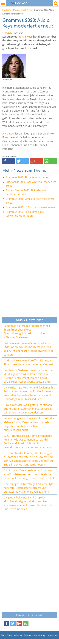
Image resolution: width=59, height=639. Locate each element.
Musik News (26, 9)
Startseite (6, 9)
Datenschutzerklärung (34, 635)
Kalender (18, 635)
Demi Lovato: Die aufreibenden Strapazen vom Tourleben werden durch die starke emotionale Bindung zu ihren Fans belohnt (29, 474)
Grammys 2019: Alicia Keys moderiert (28, 177)
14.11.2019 (7, 32)
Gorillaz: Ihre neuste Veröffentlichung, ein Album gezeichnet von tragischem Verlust (28, 362)
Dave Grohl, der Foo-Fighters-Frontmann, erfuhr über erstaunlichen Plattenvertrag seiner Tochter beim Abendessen (28, 408)
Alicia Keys (25, 36)
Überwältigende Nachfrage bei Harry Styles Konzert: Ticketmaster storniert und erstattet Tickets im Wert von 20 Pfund (29, 487)
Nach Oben (6, 635)
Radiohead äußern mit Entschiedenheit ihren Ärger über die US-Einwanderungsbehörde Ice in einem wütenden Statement (27, 331)
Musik (16, 9)
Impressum (52, 635)
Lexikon (18, 3)
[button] (8, 161)
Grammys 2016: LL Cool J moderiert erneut (31, 207)
